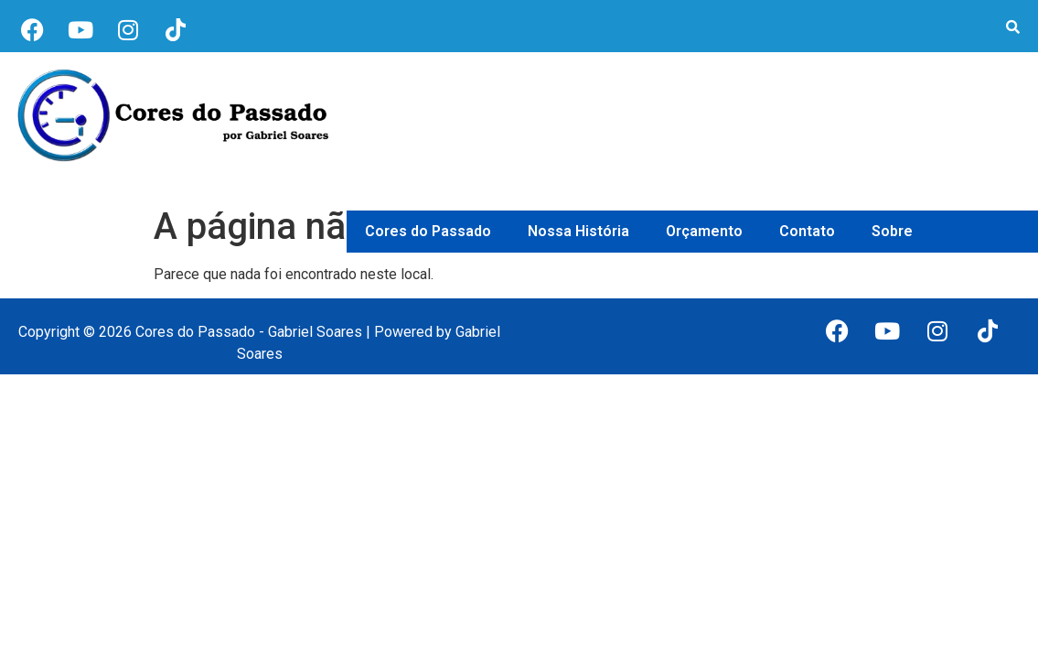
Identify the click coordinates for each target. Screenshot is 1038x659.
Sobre (892, 231)
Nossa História (578, 231)
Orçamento (704, 231)
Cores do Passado (428, 231)
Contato (807, 231)
